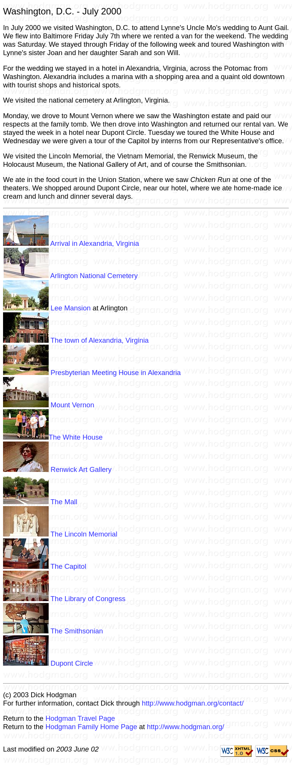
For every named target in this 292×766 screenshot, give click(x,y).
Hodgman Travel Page (80, 718)
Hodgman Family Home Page (91, 727)
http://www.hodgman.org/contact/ (193, 703)
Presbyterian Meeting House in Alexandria (92, 373)
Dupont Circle (48, 663)
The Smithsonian (53, 631)
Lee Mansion (46, 308)
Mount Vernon (48, 405)
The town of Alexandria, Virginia (76, 340)
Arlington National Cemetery (70, 276)
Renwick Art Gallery (57, 469)
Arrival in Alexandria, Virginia (71, 243)
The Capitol (44, 566)
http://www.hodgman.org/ (185, 727)
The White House (53, 437)
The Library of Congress (64, 599)
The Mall (40, 502)
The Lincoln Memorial (60, 534)
